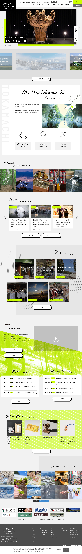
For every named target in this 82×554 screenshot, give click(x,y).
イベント (49, 4)
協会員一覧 (72, 537)
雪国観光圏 (50, 519)
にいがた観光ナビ (60, 519)
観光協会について (74, 534)
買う (52, 536)
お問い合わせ (78, 2)
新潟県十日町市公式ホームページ (26, 519)
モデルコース (64, 530)
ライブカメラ (33, 2)
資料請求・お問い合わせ (75, 530)
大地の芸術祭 (22, 2)
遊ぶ (52, 532)
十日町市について (44, 532)
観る (52, 530)
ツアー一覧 (30, 235)
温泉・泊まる (54, 537)
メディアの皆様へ (74, 532)
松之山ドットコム (41, 519)
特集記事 (60, 4)
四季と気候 (43, 534)
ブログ (54, 4)
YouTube (13, 355)
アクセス (67, 4)
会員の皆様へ (46, 2)
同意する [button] (66, 549)
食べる (52, 534)
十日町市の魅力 (44, 530)
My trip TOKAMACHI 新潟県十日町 (8, 5)
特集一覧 (41, 78)
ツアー (62, 532)
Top (32, 528)
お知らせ (28, 2)
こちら (33, 551)
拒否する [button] (59, 549)
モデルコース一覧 (51, 235)
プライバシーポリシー (75, 536)
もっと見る (41, 307)
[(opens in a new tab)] (41, 61)
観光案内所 (40, 2)
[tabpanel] (41, 26)
